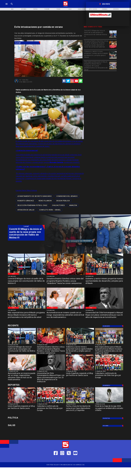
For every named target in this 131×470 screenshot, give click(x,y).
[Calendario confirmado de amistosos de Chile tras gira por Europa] (109, 376)
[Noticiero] (23, 9)
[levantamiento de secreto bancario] (34, 196)
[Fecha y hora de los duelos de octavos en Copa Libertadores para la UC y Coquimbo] (80, 409)
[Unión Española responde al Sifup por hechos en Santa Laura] (80, 376)
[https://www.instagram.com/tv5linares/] (72, 81)
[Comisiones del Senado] (67, 196)
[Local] (27, 42)
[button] (34, 196)
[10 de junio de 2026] (26, 276)
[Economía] (47, 9)
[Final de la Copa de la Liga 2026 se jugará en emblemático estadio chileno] (109, 409)
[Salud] (70, 9)
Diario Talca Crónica (29, 190)
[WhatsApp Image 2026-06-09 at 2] (26, 308)
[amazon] (73, 205)
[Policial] (58, 9)
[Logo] (65, 6)
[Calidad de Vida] (81, 9)
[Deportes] (113, 326)
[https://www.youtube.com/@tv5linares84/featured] (76, 81)
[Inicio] (12, 9)
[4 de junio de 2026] (80, 404)
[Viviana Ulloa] (16, 82)
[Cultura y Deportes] (26, 325)
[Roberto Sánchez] (26, 200)
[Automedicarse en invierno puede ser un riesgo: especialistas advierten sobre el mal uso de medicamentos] (65, 315)
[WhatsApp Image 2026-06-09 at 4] (113, 58)
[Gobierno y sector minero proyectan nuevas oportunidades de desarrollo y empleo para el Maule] (96, 55)
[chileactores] (58, 205)
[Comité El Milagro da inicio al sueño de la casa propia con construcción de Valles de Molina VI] (96, 34)
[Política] (35, 9)
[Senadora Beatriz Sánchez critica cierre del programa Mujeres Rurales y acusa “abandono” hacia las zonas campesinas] (96, 44)
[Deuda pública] (63, 200)
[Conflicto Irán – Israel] (49, 209)
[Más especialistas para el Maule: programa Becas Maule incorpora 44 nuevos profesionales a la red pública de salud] (96, 65)
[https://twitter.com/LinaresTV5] (69, 459)
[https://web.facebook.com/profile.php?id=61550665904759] (56, 459)
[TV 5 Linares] (11, 6)
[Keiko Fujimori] (45, 200)
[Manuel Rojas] (104, 308)
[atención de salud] (26, 209)
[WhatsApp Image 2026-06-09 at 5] (113, 37)
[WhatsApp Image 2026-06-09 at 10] (65, 308)
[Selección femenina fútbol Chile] (32, 205)
